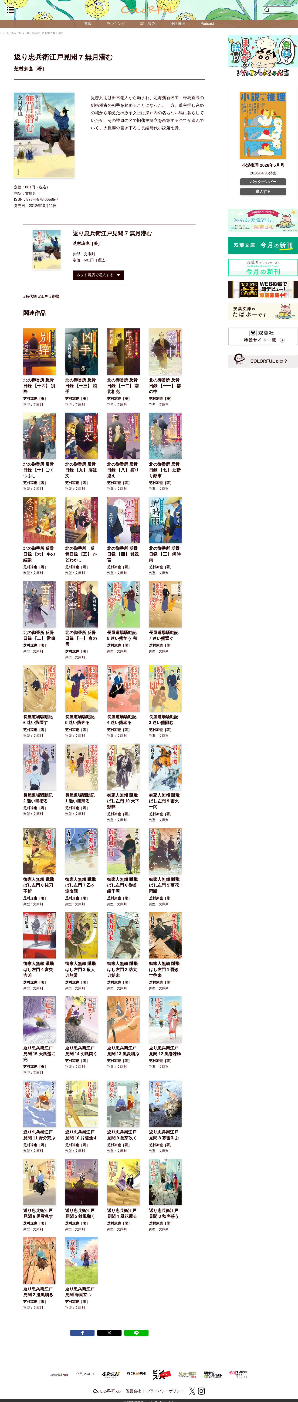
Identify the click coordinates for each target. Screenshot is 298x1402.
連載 (87, 24)
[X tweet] (109, 1333)
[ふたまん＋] (110, 1374)
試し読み (147, 24)
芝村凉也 (81, 243)
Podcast (207, 24)
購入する (263, 192)
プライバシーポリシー (165, 1391)
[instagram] (201, 1391)
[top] (149, 10)
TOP (2, 33)
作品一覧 (16, 33)
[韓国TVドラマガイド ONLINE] (238, 1373)
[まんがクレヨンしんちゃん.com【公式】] (59, 1374)
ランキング (116, 24)
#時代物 (30, 296)
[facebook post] (82, 1333)
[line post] (136, 1333)
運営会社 (133, 1391)
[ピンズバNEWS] (161, 1372)
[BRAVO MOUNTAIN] (213, 1374)
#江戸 (43, 296)
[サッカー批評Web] (187, 1374)
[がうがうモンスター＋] (85, 1374)
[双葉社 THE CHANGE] (136, 1374)
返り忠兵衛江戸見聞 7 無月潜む (45, 33)
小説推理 (177, 24)
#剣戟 (54, 296)
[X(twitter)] (192, 1391)
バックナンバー (263, 182)
